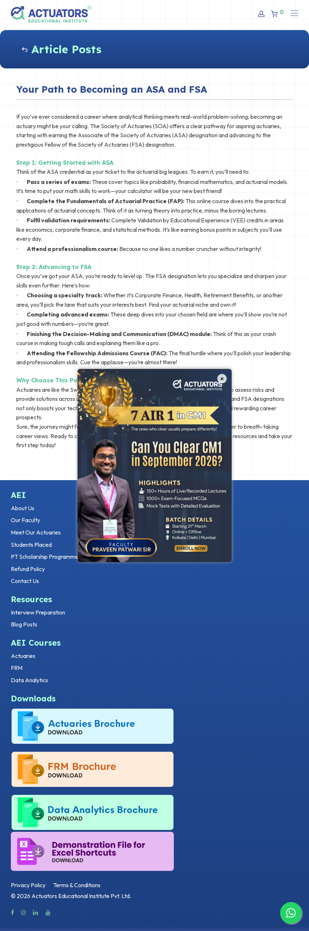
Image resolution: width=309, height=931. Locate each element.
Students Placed (31, 544)
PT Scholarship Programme (44, 556)
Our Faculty (25, 520)
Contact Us (25, 580)
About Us (22, 508)
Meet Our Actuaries (36, 532)
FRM (16, 667)
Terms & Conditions (76, 885)
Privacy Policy (28, 885)
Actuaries (23, 655)
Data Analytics (29, 680)
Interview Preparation (38, 612)
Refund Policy (28, 569)
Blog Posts (24, 624)
